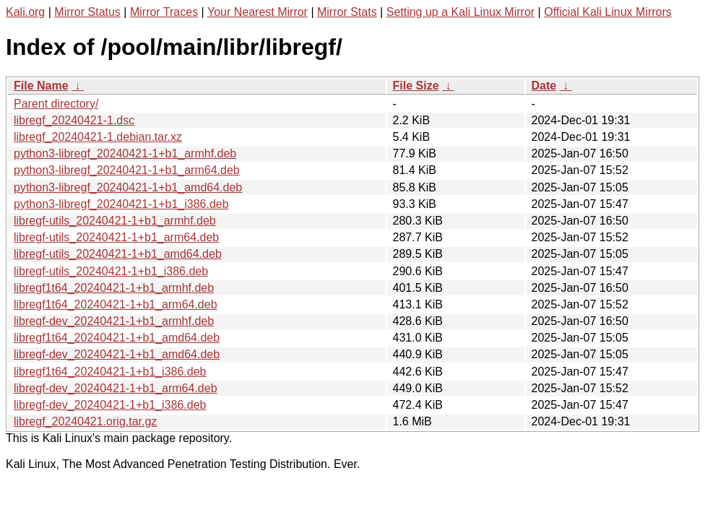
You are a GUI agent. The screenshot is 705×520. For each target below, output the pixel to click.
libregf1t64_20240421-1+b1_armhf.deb (114, 288)
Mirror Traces (164, 12)
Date (544, 85)
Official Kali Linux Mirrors (608, 12)
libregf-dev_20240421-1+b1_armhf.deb (114, 321)
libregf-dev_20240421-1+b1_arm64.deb (115, 388)
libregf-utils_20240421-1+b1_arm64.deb (116, 237)
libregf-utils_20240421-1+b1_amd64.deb (118, 254)
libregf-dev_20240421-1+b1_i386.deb (110, 405)
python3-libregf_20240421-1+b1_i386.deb (121, 204)
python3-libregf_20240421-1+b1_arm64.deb (127, 170)
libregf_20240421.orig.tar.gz (85, 421)
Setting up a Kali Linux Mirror (460, 12)
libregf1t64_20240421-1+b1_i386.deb (110, 371)
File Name (41, 85)
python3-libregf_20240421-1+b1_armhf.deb (125, 153)
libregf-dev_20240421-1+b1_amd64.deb (117, 354)
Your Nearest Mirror (257, 12)
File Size (416, 85)
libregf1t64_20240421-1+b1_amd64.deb (117, 338)
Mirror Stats (347, 12)
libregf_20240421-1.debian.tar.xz (98, 137)
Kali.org (25, 12)
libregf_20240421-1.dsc (74, 120)
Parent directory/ (56, 104)
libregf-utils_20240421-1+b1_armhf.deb (115, 220)
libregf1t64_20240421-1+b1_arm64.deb (115, 304)
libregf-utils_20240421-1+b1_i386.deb (111, 271)
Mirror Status (87, 12)
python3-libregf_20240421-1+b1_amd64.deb (128, 187)
